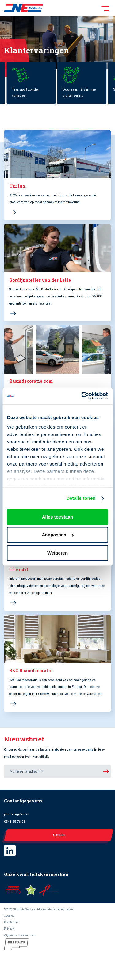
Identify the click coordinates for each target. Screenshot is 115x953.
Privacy (9, 928)
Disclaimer (11, 922)
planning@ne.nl (16, 814)
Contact (59, 835)
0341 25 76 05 (14, 822)
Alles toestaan (57, 516)
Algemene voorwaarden (20, 935)
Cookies (9, 915)
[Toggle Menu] (77, 8)
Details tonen (80, 498)
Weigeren (57, 552)
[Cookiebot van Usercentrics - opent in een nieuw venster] (82, 396)
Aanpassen (58, 535)
